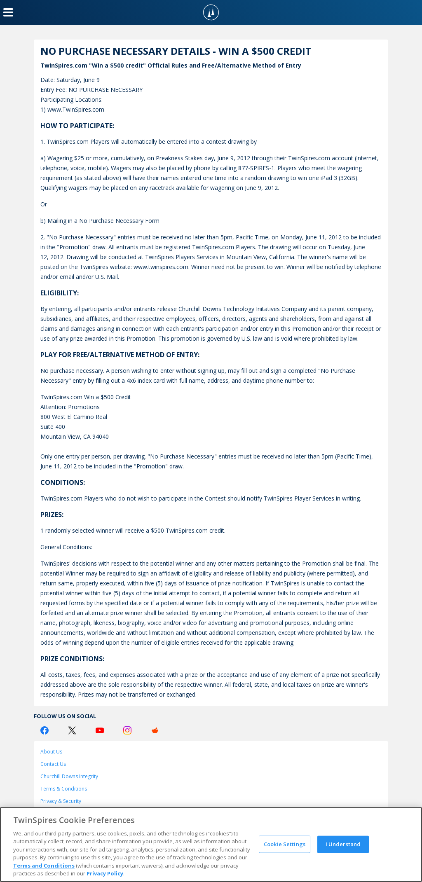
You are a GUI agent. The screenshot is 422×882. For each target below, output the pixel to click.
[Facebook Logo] (44, 730)
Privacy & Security (60, 801)
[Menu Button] (8, 12)
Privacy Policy (105, 873)
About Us (51, 751)
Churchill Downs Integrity (69, 776)
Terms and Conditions (44, 865)
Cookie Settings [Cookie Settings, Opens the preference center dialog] (284, 844)
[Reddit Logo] (155, 730)
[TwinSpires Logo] (211, 12)
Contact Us (53, 763)
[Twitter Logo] (72, 730)
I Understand (343, 844)
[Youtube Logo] (100, 730)
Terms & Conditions (63, 788)
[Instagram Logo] (127, 730)
